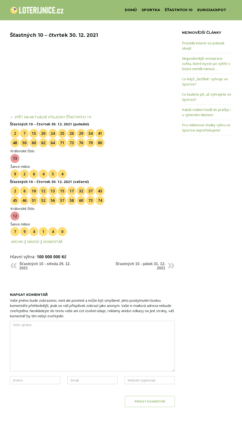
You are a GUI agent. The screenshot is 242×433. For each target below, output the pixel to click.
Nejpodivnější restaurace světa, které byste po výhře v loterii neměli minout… (206, 63)
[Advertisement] (92, 79)
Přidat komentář (149, 401)
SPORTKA (151, 10)
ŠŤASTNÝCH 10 (179, 10)
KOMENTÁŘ (52, 241)
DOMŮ (131, 10)
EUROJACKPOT (211, 10)
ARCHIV (17, 241)
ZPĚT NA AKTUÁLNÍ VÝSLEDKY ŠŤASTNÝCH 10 (52, 117)
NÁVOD (33, 241)
